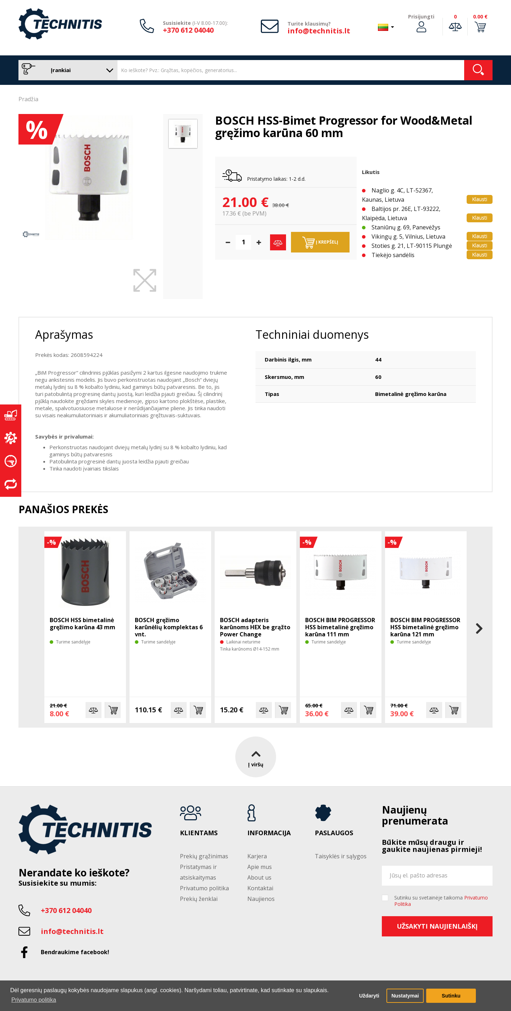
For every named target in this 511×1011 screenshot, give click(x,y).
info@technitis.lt (318, 31)
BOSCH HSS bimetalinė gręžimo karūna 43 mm (82, 623)
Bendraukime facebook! (75, 952)
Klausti (479, 199)
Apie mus (259, 867)
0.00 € (480, 16)
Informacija (269, 833)
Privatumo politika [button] (33, 1000)
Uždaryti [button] (369, 996)
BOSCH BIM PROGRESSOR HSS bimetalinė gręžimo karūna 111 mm (340, 627)
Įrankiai (66, 70)
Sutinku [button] (451, 996)
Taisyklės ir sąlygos (341, 856)
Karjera (257, 856)
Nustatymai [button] (405, 996)
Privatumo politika (204, 888)
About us (259, 877)
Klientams (199, 833)
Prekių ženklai (199, 899)
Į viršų (255, 757)
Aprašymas (64, 334)
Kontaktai (260, 888)
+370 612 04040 (188, 30)
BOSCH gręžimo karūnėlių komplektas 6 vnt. (169, 627)
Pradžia (28, 99)
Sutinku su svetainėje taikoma (441, 901)
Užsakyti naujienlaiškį (437, 926)
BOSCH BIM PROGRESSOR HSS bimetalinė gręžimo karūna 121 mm (425, 627)
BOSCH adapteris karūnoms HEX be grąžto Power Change (255, 627)
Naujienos (261, 899)
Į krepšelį (320, 243)
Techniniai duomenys (312, 334)
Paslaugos (334, 833)
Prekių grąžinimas (204, 856)
